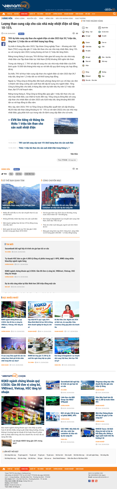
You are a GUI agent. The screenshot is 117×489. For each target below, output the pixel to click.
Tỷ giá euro (50, 455)
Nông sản (49, 18)
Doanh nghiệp (32, 331)
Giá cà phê (68, 455)
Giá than (18, 174)
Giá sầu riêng (22, 458)
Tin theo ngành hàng (92, 21)
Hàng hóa (7, 18)
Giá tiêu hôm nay (79, 455)
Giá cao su (48, 458)
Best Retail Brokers (59, 458)
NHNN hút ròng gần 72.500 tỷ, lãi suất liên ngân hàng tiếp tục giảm (39, 357)
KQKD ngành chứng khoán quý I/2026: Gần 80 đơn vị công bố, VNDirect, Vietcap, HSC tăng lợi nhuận (40, 272)
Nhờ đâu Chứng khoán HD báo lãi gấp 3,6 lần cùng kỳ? (104, 415)
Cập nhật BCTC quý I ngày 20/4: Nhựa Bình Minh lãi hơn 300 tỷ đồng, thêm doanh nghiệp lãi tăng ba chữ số (40, 323)
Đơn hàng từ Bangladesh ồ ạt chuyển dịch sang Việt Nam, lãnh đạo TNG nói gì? (61, 220)
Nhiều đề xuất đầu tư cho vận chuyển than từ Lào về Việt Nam (20, 214)
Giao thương (80, 18)
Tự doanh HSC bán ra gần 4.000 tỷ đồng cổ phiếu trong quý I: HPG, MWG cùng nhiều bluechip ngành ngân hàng (39, 259)
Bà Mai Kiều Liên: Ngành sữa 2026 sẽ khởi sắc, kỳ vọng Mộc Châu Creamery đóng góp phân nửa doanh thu (67, 323)
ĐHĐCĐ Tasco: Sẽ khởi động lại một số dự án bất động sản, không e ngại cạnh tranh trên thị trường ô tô (105, 433)
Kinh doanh (5, 365)
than (11, 174)
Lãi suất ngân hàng (92, 455)
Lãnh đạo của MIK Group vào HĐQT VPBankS (68, 399)
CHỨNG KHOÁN (57, 14)
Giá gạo (40, 458)
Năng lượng (20, 18)
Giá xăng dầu (104, 455)
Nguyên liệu (32, 18)
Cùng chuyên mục (52, 180)
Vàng (41, 18)
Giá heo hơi (59, 455)
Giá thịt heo (32, 458)
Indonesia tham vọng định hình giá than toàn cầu (19, 206)
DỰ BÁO (16, 14)
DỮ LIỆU (87, 14)
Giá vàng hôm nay (10, 455)
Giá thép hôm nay (10, 458)
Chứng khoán (9, 264)
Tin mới (9, 244)
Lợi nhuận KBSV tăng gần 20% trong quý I (27, 442)
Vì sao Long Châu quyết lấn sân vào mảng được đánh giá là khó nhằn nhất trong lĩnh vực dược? (13, 358)
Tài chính (8, 252)
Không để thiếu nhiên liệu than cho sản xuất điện (20, 219)
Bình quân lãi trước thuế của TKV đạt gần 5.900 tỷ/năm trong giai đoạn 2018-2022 (19, 230)
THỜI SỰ (9, 14)
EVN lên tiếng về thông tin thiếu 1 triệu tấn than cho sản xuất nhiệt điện (27, 123)
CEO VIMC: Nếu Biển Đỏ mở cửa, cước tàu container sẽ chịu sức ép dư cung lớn (59, 206)
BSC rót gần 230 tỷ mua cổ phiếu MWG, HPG (70, 414)
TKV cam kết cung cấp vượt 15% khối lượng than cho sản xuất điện (46, 143)
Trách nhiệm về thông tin (12, 487)
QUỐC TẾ (32, 14)
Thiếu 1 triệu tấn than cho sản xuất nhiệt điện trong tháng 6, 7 (44, 148)
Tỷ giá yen (41, 455)
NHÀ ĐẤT (48, 14)
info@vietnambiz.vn (15, 485)
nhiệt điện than (29, 174)
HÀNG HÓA (24, 14)
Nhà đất (7, 287)
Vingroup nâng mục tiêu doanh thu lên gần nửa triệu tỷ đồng (105, 384)
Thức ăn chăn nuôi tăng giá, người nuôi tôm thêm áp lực (60, 226)
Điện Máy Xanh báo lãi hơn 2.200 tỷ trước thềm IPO (105, 399)
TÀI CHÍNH (40, 14)
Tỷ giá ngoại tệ (22, 455)
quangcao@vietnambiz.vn (101, 477)
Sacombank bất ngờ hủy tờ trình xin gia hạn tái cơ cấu (27, 248)
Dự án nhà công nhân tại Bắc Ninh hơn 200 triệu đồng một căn (30, 283)
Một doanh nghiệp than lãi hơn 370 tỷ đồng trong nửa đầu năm (20, 224)
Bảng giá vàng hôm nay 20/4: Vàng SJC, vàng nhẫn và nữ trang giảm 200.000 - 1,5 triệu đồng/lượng (61, 232)
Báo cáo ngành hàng (64, 18)
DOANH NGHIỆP (68, 14)
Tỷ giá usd (32, 455)
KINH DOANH (79, 14)
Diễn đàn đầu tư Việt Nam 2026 (78, 458)
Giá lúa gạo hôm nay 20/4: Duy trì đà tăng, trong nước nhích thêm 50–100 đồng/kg (60, 214)
